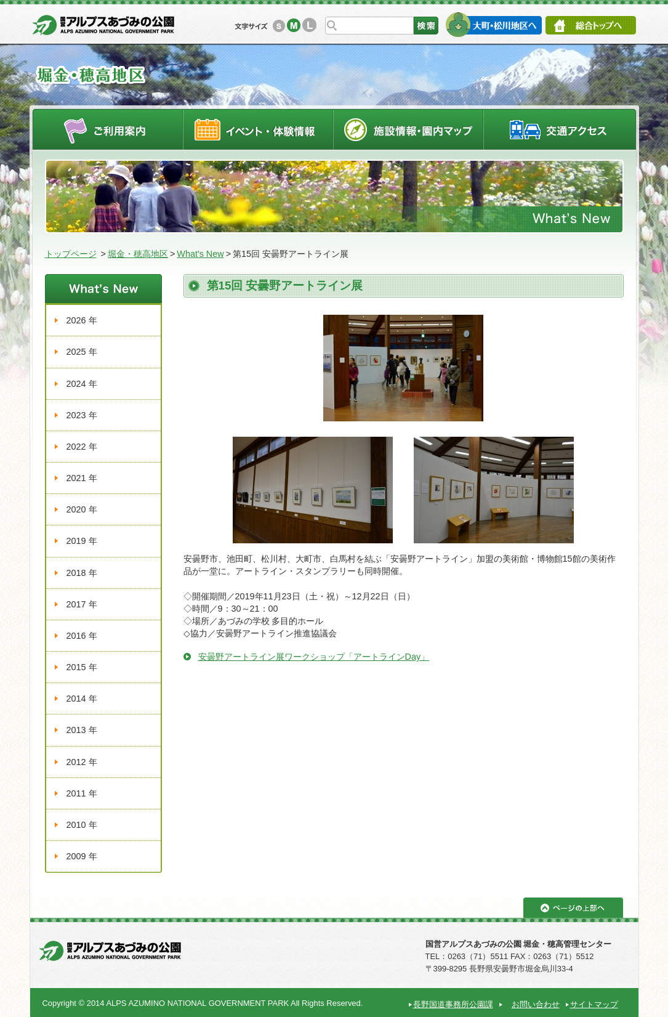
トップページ (71, 254)
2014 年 (81, 698)
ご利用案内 (107, 129)
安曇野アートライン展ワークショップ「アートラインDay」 (314, 657)
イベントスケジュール (258, 129)
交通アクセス (560, 129)
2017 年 (81, 604)
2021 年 (81, 478)
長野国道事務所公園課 (453, 1004)
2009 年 (81, 856)
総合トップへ (590, 25)
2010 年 (81, 825)
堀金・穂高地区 (138, 254)
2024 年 (81, 384)
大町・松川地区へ (493, 24)
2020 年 (81, 509)
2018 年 (81, 573)
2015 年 (81, 667)
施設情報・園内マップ (408, 129)
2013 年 (81, 730)
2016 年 (81, 636)
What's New (200, 254)
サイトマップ (594, 1004)
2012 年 (81, 762)
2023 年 (81, 415)
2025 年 (81, 352)
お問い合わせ (536, 1004)
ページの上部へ (573, 907)
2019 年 (81, 541)
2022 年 (81, 447)
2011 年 (81, 793)
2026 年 (81, 320)
